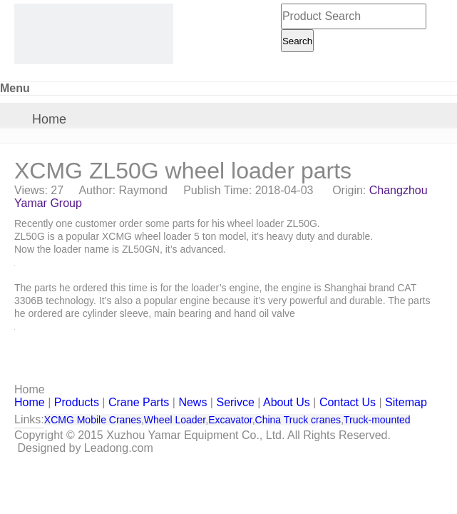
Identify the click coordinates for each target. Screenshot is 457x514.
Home (49, 119)
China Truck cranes (298, 419)
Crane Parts (138, 402)
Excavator (230, 419)
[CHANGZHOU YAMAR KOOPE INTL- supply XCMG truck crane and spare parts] (93, 34)
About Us (286, 402)
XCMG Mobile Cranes (92, 419)
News (192, 402)
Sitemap (406, 402)
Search (297, 41)
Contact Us (347, 402)
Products (76, 402)
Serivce (235, 402)
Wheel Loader (174, 419)
